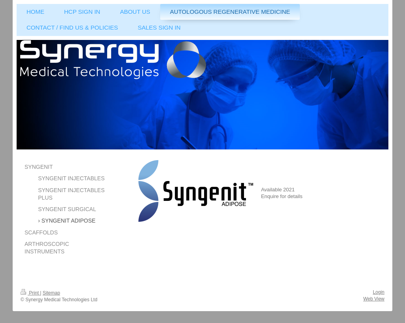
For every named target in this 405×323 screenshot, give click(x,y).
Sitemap (51, 293)
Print (30, 293)
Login (378, 292)
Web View (373, 299)
